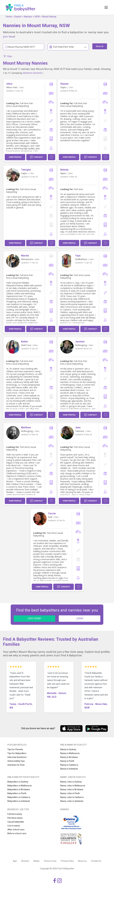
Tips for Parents (15, 749)
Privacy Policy (67, 861)
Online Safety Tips (16, 761)
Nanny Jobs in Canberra (72, 797)
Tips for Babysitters (16, 753)
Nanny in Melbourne (70, 753)
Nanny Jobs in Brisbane (71, 789)
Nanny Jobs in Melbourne (72, 785)
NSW (37, 16)
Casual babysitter (15, 822)
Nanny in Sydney (68, 749)
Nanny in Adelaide (69, 769)
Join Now (8, 36)
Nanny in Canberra (69, 765)
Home (9, 16)
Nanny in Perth (67, 761)
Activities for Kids (16, 765)
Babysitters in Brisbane (18, 789)
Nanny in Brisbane (69, 757)
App (15, 861)
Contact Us (96, 861)
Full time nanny (14, 814)
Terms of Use (50, 861)
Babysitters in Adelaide (18, 801)
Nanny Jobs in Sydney (71, 782)
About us (82, 861)
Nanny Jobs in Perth (70, 793)
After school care (15, 829)
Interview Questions (17, 757)
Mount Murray (49, 16)
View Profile (15, 157)
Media (36, 861)
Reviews (25, 861)
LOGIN (79, 618)
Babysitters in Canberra (18, 797)
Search (17, 16)
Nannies (28, 16)
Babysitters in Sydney (17, 782)
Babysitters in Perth (16, 793)
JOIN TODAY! (34, 618)
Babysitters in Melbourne (19, 785)
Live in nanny (13, 825)
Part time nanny (14, 818)
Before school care (16, 833)
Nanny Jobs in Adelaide (71, 801)
